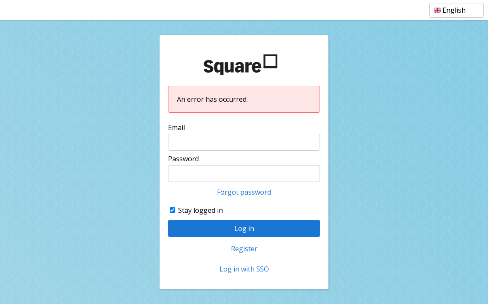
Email (176, 127)
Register (244, 248)
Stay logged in (200, 210)
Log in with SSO (244, 269)
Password (183, 158)
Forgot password (244, 192)
